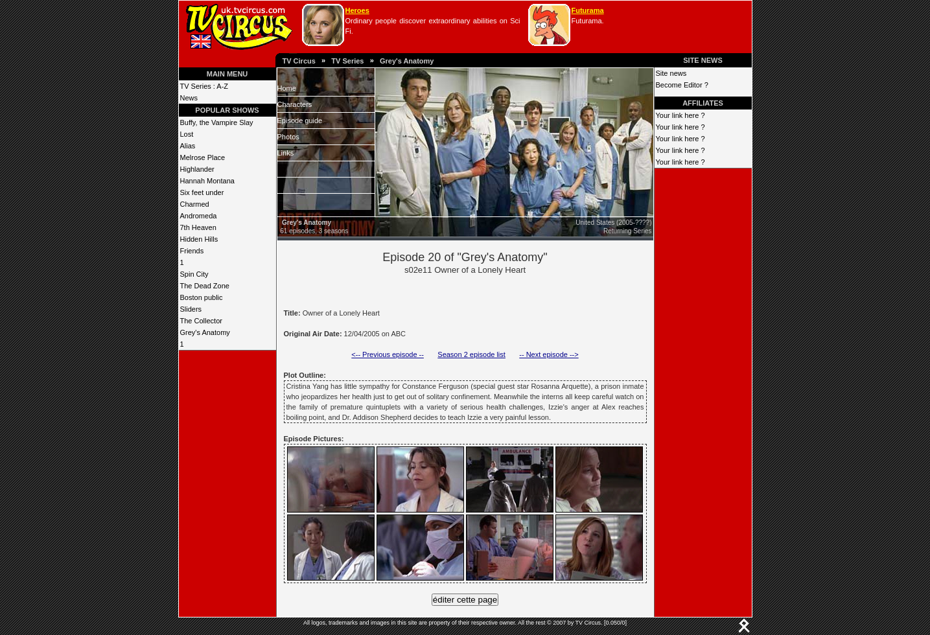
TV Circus (299, 61)
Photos (288, 137)
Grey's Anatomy (407, 61)
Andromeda (198, 216)
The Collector (201, 321)
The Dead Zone (204, 286)
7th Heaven (198, 227)
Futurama (588, 10)
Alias (188, 146)
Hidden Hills (199, 239)
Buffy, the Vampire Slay (216, 122)
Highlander (197, 169)
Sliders (191, 309)
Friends (192, 251)
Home (286, 88)
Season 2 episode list (471, 354)
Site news (671, 73)
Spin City (194, 274)
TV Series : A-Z (204, 86)
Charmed (194, 204)
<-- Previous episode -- (387, 354)
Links (285, 153)
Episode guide (300, 120)
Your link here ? (680, 115)
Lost (187, 134)
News (189, 98)
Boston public (201, 297)
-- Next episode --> (548, 354)
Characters (294, 104)
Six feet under (202, 192)
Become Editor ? (682, 85)
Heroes (357, 10)
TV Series (347, 61)
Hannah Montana (207, 181)
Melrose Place (203, 157)
